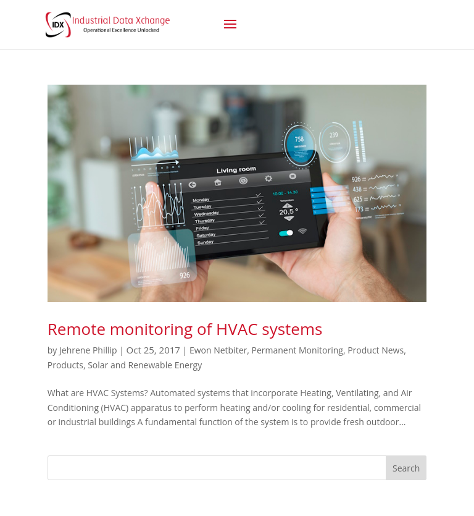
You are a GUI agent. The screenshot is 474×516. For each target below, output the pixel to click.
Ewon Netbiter (218, 350)
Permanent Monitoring (297, 350)
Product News (375, 350)
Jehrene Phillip (88, 350)
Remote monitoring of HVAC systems (185, 329)
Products (65, 365)
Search (406, 468)
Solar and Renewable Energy (145, 365)
